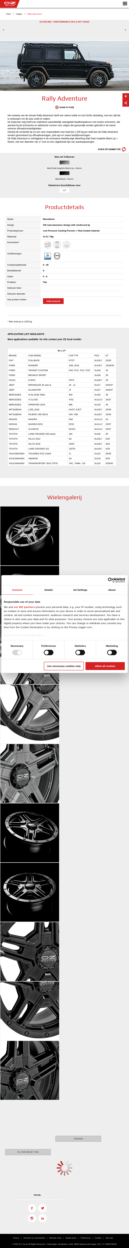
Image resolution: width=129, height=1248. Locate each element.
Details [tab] (49, 589)
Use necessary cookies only (64, 666)
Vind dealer (53, 301)
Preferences (86, 1238)
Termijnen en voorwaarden (34, 1238)
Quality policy (71, 1238)
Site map (109, 1238)
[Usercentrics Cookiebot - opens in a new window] (110, 580)
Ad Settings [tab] (80, 589)
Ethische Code (55, 1238)
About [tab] (112, 589)
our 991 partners (24, 607)
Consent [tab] (17, 589)
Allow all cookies (105, 666)
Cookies (98, 1238)
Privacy (16, 1238)
